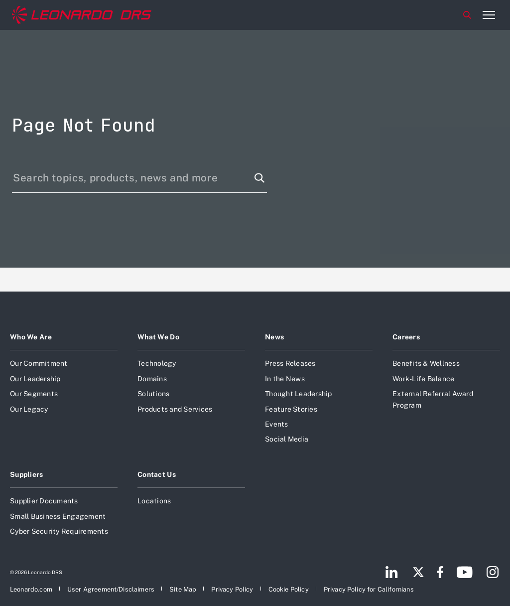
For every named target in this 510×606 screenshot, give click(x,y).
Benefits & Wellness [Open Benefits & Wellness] (426, 363)
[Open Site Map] (182, 589)
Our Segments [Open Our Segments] (34, 394)
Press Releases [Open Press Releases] (290, 363)
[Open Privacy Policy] (232, 589)
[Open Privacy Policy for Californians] (369, 589)
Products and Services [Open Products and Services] (174, 409)
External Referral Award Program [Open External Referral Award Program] (432, 399)
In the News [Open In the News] (285, 379)
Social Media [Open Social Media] (286, 439)
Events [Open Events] (276, 424)
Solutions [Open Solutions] (153, 394)
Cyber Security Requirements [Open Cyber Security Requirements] (59, 531)
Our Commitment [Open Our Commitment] (39, 363)
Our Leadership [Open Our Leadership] (35, 379)
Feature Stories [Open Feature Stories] (291, 409)
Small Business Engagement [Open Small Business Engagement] (58, 516)
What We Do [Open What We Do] (158, 337)
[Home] (81, 15)
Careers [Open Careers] (406, 337)
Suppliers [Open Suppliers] (26, 474)
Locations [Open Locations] (154, 501)
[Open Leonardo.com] (31, 589)
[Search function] (259, 177)
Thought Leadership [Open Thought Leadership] (298, 394)
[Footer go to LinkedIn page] (391, 572)
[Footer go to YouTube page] (464, 572)
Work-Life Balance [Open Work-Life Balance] (423, 379)
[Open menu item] (488, 14)
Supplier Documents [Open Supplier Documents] (44, 501)
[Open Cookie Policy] (288, 589)
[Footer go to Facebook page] (440, 572)
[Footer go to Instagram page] (492, 572)
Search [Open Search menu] (467, 14)
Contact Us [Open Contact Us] (156, 474)
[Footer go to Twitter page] (418, 572)
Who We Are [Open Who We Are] (31, 337)
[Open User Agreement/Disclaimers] (110, 589)
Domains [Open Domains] (152, 379)
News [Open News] (274, 337)
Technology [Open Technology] (156, 363)
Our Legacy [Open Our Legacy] (29, 409)
